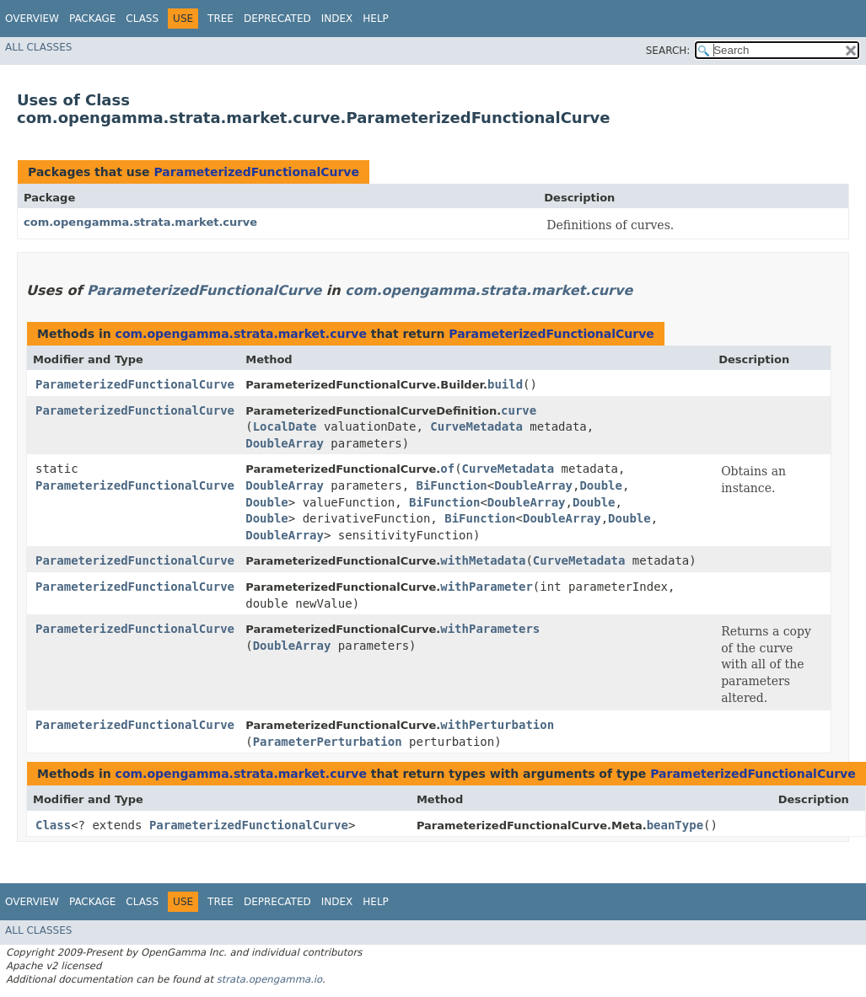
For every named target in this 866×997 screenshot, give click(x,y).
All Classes (38, 47)
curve (518, 410)
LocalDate (285, 426)
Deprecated (277, 18)
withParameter (486, 586)
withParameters (490, 628)
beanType (675, 825)
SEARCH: (668, 50)
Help (376, 18)
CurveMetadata (476, 426)
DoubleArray (284, 443)
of (447, 468)
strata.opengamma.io (269, 979)
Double (600, 485)
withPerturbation (497, 725)
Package (92, 18)
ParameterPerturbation (327, 741)
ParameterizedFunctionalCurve (256, 172)
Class (142, 18)
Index (337, 18)
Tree (220, 18)
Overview (32, 18)
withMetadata (482, 560)
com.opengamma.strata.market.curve (140, 222)
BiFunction (452, 485)
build (505, 384)
